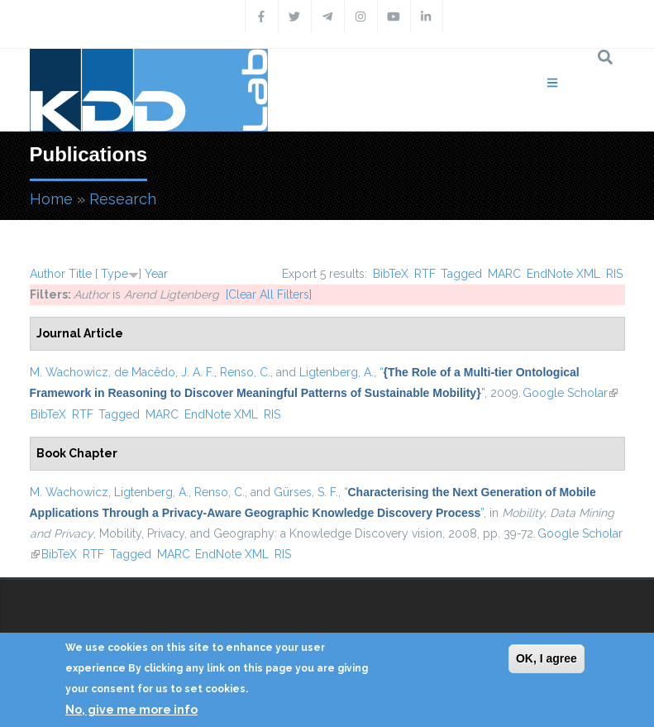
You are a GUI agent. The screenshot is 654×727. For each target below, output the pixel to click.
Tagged (461, 273)
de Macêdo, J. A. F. (164, 372)
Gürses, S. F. (306, 492)
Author (47, 273)
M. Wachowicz (69, 372)
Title (80, 273)
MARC (504, 273)
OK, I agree (546, 658)
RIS (614, 273)
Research (122, 199)
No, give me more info (131, 709)
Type (114, 273)
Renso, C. (245, 372)
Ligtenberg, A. (336, 372)
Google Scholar (570, 392)
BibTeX (390, 273)
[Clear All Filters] (269, 294)
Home (51, 199)
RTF (425, 273)
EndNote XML (563, 273)
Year (156, 273)
